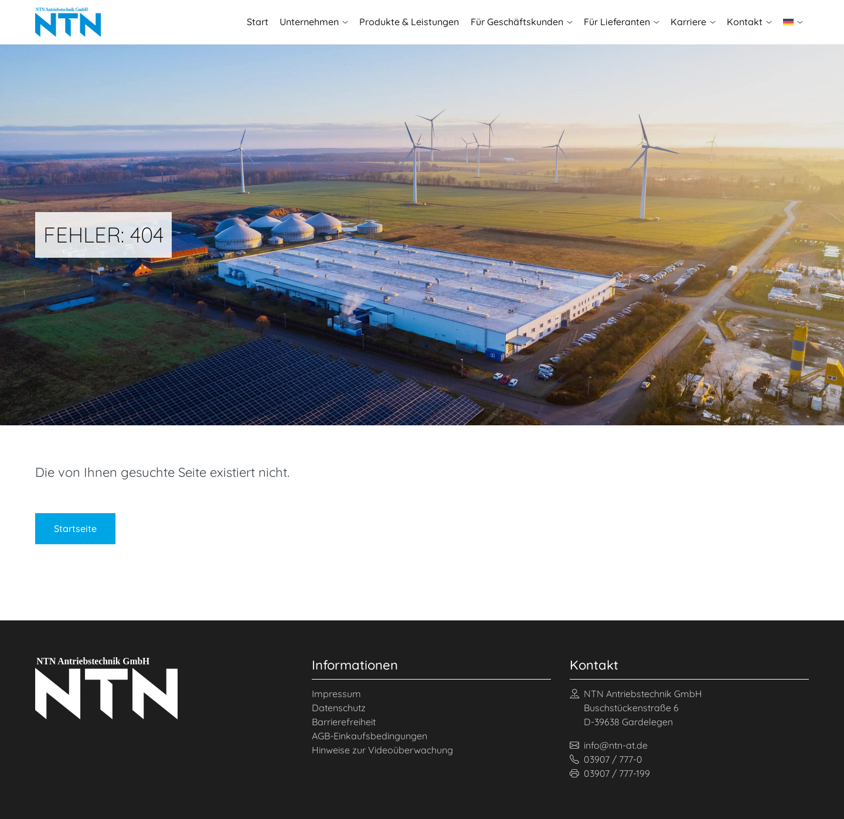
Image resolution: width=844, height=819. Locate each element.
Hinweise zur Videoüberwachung (382, 750)
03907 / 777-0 (606, 759)
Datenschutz (339, 708)
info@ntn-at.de (609, 745)
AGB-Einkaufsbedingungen (369, 736)
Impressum (336, 693)
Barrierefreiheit (344, 722)
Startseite (75, 528)
